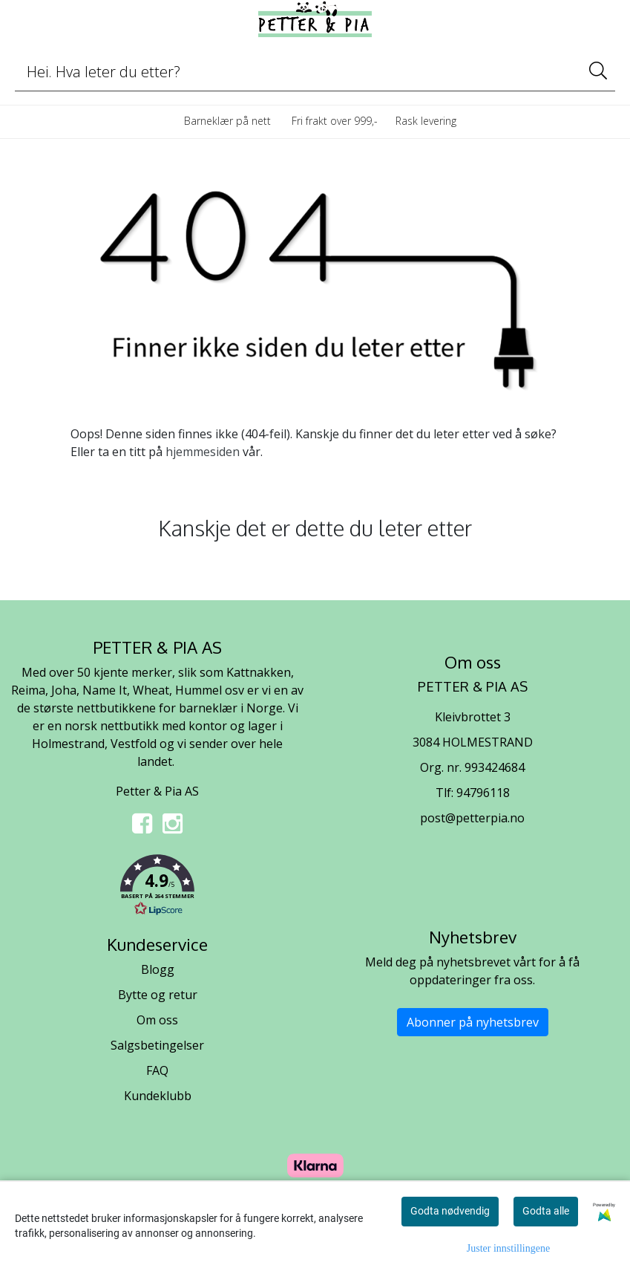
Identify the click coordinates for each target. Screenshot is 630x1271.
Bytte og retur (157, 994)
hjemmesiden (202, 451)
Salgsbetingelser (157, 1045)
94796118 (483, 792)
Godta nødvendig (450, 1211)
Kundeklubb (157, 1096)
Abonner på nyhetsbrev (473, 1022)
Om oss (157, 1020)
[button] (157, 887)
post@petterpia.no (472, 818)
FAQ (157, 1070)
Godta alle (545, 1211)
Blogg (157, 969)
